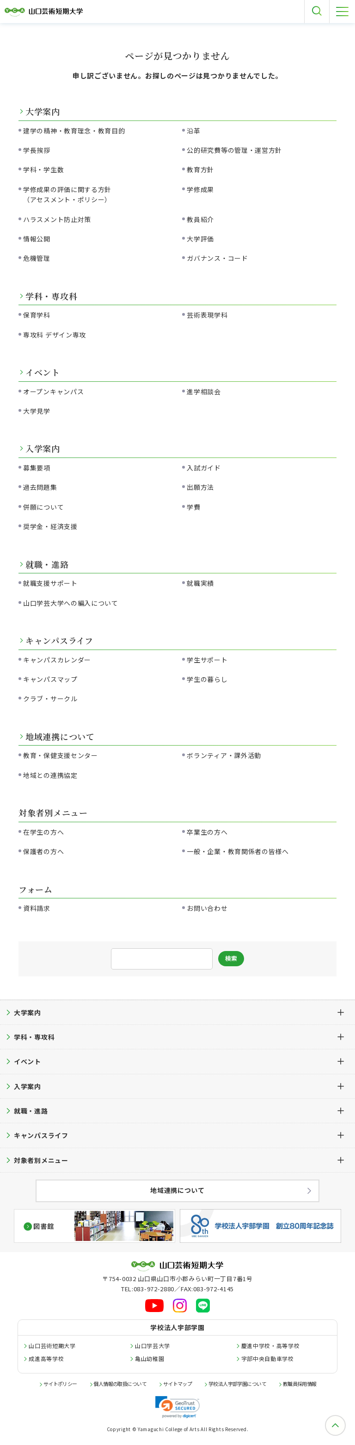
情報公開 (36, 238)
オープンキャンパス (53, 391)
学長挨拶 (36, 150)
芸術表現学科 (207, 314)
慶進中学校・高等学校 (270, 1345)
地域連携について (60, 736)
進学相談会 (204, 391)
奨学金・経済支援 (50, 526)
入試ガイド (204, 467)
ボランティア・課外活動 (224, 755)
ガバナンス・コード (217, 258)
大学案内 (42, 111)
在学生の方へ (43, 832)
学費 (193, 507)
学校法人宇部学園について (237, 1383)
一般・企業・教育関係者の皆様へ (238, 851)
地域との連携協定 (50, 775)
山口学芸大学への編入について (70, 603)
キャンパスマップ (50, 679)
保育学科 (36, 314)
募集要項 (36, 467)
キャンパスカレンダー (57, 659)
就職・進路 (47, 564)
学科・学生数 (43, 169)
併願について (43, 507)
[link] (177, 1407)
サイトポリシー (60, 1383)
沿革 (193, 130)
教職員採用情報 (300, 1383)
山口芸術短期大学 (52, 1345)
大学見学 (36, 410)
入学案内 (42, 448)
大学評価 (200, 238)
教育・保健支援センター (60, 755)
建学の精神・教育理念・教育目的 (74, 130)
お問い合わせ (207, 908)
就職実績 (200, 583)
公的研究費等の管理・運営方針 (234, 150)
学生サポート (207, 659)
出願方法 (200, 487)
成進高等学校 (46, 1358)
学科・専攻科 (51, 296)
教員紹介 (200, 219)
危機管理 (36, 258)
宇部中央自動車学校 (267, 1358)
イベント (42, 372)
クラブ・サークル (50, 698)
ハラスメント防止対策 (57, 219)
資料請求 (36, 908)
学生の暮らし (207, 679)
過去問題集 (40, 487)
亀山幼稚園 (150, 1358)
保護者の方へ (43, 851)
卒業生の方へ (207, 832)
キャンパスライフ (59, 640)
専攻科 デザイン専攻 (54, 334)
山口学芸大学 (152, 1345)
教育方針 (200, 169)
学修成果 (200, 189)
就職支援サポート (50, 583)
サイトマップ (177, 1383)
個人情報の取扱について (120, 1383)
